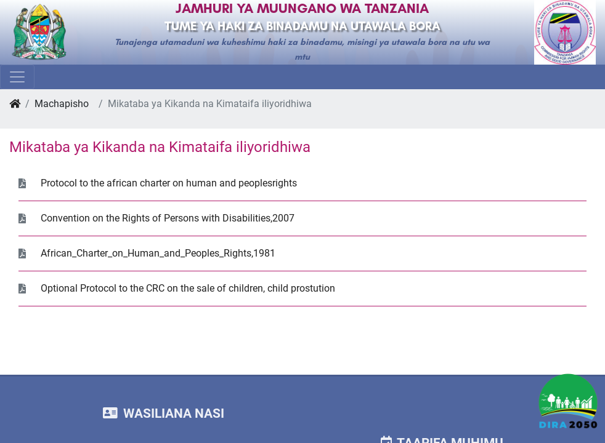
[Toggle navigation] (17, 77)
